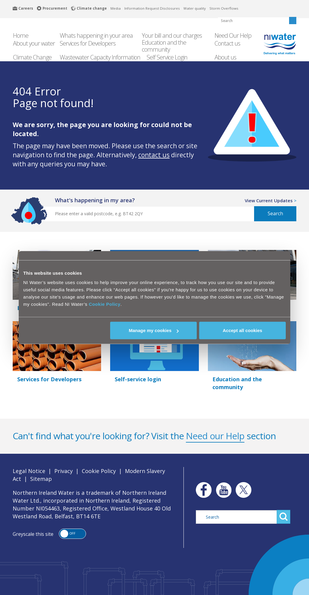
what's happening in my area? (95, 200)
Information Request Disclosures (152, 8)
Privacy (63, 471)
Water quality (194, 8)
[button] (72, 534)
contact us (154, 155)
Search (275, 213)
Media (115, 8)
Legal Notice (29, 471)
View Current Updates (269, 200)
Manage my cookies (154, 330)
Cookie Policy (104, 304)
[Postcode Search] (144, 213)
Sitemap (41, 478)
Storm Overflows (223, 8)
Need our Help (215, 436)
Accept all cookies (242, 330)
